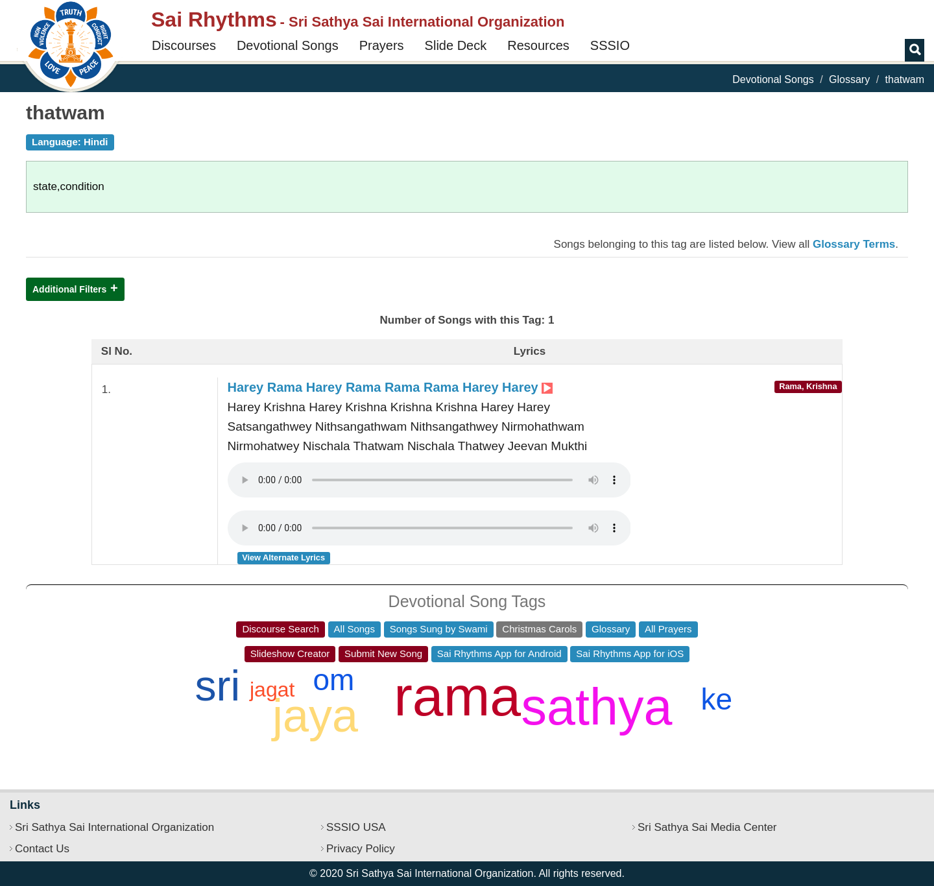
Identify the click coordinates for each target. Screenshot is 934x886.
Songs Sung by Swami (439, 628)
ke (716, 699)
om (333, 680)
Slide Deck (456, 45)
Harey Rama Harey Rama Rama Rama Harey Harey (390, 387)
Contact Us (42, 849)
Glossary (849, 79)
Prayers (381, 45)
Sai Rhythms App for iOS (630, 653)
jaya (315, 715)
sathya (597, 707)
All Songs (354, 628)
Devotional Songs (288, 45)
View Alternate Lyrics (283, 557)
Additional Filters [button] (69, 289)
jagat (272, 689)
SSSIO (610, 45)
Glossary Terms (854, 244)
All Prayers (668, 628)
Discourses (184, 45)
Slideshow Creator (290, 653)
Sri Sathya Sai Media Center (707, 827)
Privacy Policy (360, 849)
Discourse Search (280, 628)
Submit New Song (383, 653)
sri (217, 686)
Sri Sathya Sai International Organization (114, 827)
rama (457, 696)
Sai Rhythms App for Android (499, 653)
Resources (538, 45)
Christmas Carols (539, 628)
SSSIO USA (356, 827)
